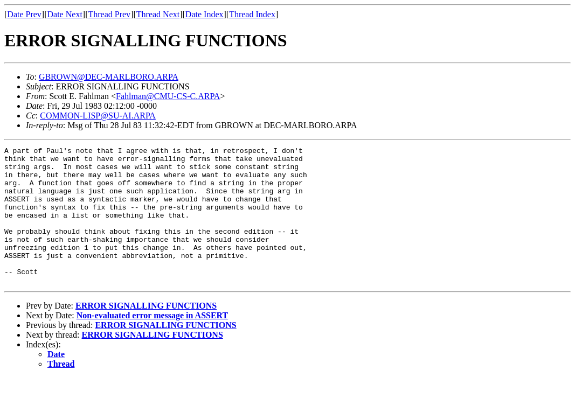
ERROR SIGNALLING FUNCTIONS (146, 333)
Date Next (64, 14)
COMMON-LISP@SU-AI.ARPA (98, 115)
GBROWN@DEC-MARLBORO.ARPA (108, 76)
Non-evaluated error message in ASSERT (152, 342)
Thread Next (157, 14)
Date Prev (24, 14)
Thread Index (252, 14)
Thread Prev (109, 14)
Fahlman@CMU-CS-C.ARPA (168, 96)
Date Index (204, 14)
